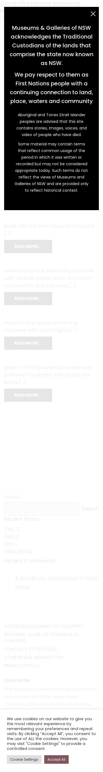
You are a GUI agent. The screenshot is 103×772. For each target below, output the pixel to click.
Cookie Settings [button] (24, 759)
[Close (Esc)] (93, 14)
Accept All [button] (56, 759)
